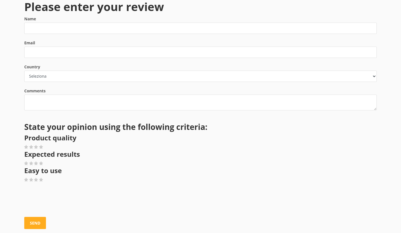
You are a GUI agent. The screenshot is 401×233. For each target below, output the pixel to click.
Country (32, 66)
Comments (35, 90)
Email (29, 42)
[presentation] (67, 200)
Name (30, 18)
